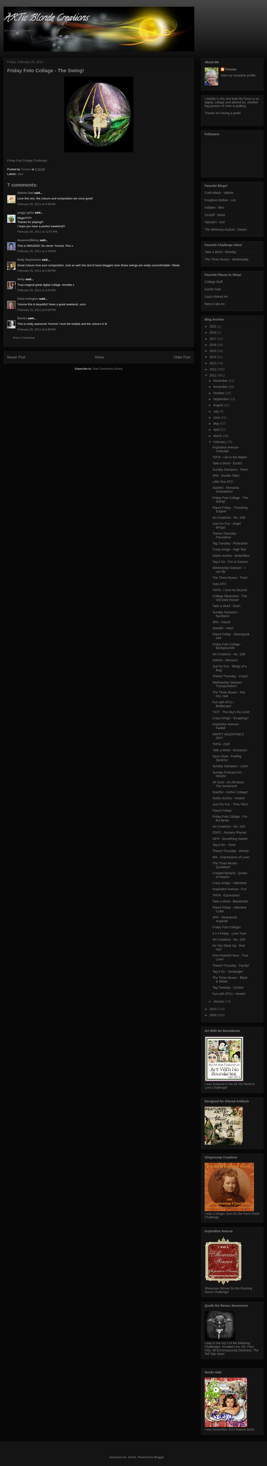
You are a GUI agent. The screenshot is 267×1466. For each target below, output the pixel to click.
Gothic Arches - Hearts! (228, 798)
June (217, 417)
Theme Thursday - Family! (230, 965)
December (220, 380)
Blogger (159, 1457)
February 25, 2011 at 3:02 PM (36, 290)
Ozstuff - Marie (215, 215)
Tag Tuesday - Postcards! (230, 543)
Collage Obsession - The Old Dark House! (229, 598)
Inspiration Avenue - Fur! (229, 889)
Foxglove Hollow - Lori (220, 200)
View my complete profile (238, 75)
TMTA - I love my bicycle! (229, 590)
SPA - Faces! (221, 622)
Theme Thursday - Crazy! (230, 676)
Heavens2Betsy (28, 240)
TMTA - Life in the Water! (229, 457)
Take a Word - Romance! (229, 750)
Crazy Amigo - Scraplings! (230, 718)
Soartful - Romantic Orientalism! (225, 489)
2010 (213, 1009)
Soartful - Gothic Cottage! (230, 792)
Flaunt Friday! (222, 810)
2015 (213, 351)
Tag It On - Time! (224, 845)
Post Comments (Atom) (107, 368)
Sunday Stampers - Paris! (230, 469)
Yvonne (230, 69)
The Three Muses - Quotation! (225, 865)
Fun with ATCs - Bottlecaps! (223, 704)
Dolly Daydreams (29, 259)
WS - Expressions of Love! (230, 857)
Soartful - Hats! (222, 628)
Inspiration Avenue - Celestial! (226, 449)
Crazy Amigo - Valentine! (229, 883)
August (218, 405)
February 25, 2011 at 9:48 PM (36, 329)
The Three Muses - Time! (229, 577)
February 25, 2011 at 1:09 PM (36, 251)
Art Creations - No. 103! (228, 939)
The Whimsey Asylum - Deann (226, 229)
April (216, 429)
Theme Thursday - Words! (230, 851)
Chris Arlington (27, 298)
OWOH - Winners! (225, 660)
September (221, 399)
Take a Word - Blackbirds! (230, 901)
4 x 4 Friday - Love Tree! (229, 933)
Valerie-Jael (25, 192)
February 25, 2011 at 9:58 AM (36, 204)
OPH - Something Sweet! (229, 839)
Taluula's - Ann (215, 222)
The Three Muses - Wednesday (227, 259)
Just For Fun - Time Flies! (230, 804)
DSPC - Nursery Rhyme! (229, 832)
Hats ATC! (219, 584)
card (20, 174)
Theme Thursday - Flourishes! (225, 535)
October (219, 393)
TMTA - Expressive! (226, 895)
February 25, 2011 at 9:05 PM (36, 310)
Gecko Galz (213, 289)
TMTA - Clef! (221, 744)
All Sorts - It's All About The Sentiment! (228, 784)
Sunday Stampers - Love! (230, 766)
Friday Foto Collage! (226, 927)
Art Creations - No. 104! (228, 826)
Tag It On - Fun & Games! (230, 562)
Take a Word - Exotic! (227, 463)
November (220, 387)
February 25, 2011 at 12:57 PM (37, 231)
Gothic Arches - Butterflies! (231, 555)
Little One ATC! (223, 481)
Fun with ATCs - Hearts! (229, 994)
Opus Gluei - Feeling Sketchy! (226, 758)
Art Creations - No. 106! (228, 517)
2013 (213, 363)
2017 (213, 339)
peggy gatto (25, 212)
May (216, 423)
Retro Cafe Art (215, 304)
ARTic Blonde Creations (46, 19)
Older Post (182, 357)
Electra (22, 318)
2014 (213, 357)
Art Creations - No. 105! (228, 654)
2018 (213, 332)
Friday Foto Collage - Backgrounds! (227, 646)
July (216, 411)
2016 (213, 345)
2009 (213, 1015)
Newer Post (16, 357)
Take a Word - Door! (226, 606)
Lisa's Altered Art (216, 296)
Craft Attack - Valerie (219, 192)
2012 (213, 369)
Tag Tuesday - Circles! (228, 987)
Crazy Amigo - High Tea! (229, 549)
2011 (213, 375)
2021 (213, 326)
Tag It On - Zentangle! (227, 971)
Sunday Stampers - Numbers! (225, 614)
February (220, 442)
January (219, 1001)
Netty (21, 279)
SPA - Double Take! (225, 475)
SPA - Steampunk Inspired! (224, 919)
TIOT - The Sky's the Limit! (231, 712)
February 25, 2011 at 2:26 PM (36, 270)
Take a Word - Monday (220, 252)
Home (99, 357)
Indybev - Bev (214, 207)
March (218, 436)
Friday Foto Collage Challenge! (27, 160)
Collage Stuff (214, 282)
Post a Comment (24, 337)
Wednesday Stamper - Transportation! (228, 684)
